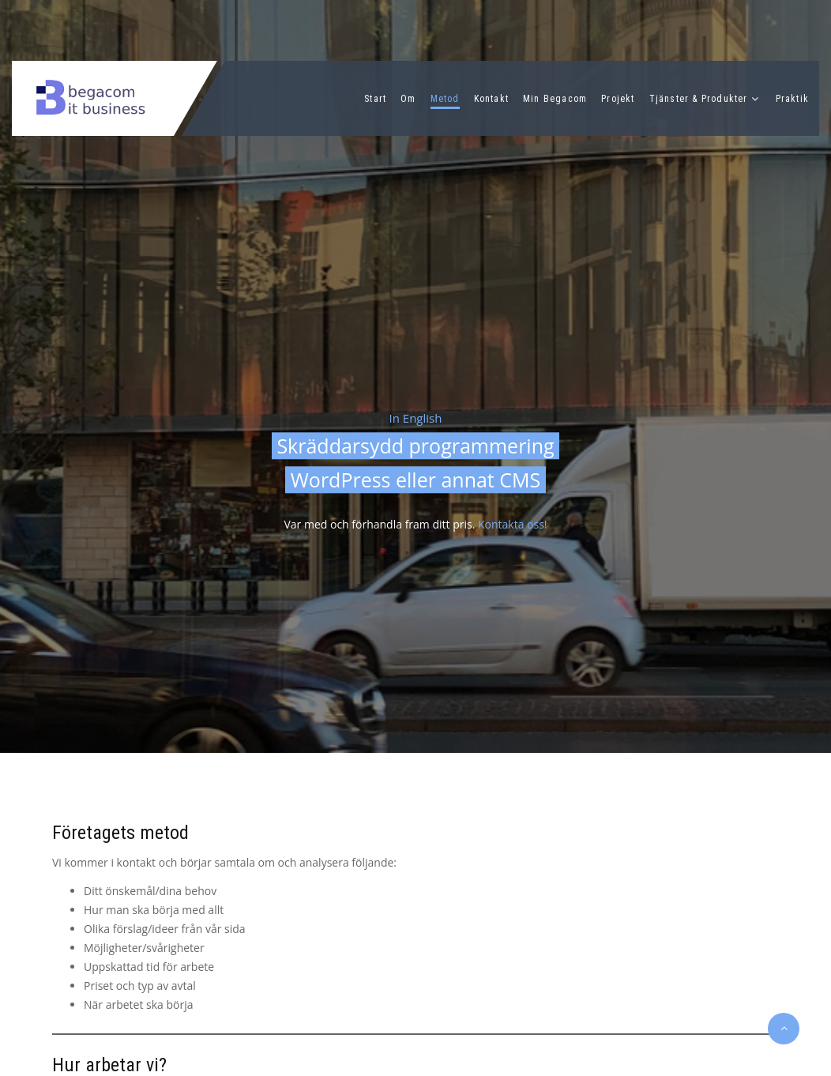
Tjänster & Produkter (698, 98)
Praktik (792, 98)
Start (375, 98)
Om (408, 98)
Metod (445, 98)
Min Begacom (555, 98)
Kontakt (491, 98)
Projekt (617, 98)
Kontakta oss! (512, 524)
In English (415, 418)
